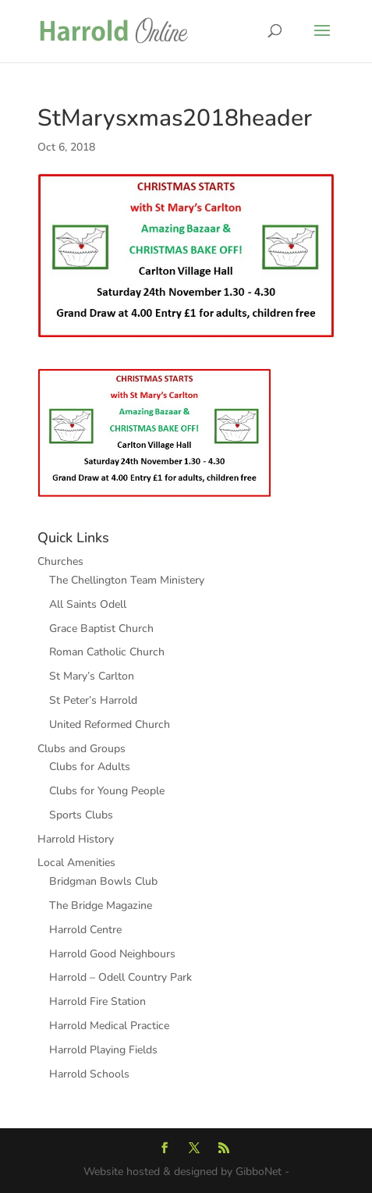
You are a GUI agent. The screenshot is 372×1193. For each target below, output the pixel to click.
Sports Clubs (81, 815)
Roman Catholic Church (107, 651)
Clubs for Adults (89, 766)
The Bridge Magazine (100, 905)
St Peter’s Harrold (93, 700)
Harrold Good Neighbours (112, 953)
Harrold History (75, 839)
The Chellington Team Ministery (126, 580)
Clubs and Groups (81, 748)
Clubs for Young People (107, 790)
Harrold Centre (85, 929)
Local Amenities (76, 862)
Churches (60, 561)
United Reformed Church (109, 724)
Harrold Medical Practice (109, 1025)
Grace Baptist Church (101, 628)
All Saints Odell (87, 604)
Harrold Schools (89, 1074)
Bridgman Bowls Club (103, 881)
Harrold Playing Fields (103, 1049)
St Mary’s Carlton (91, 676)
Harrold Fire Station (97, 1001)
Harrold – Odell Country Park (120, 977)
